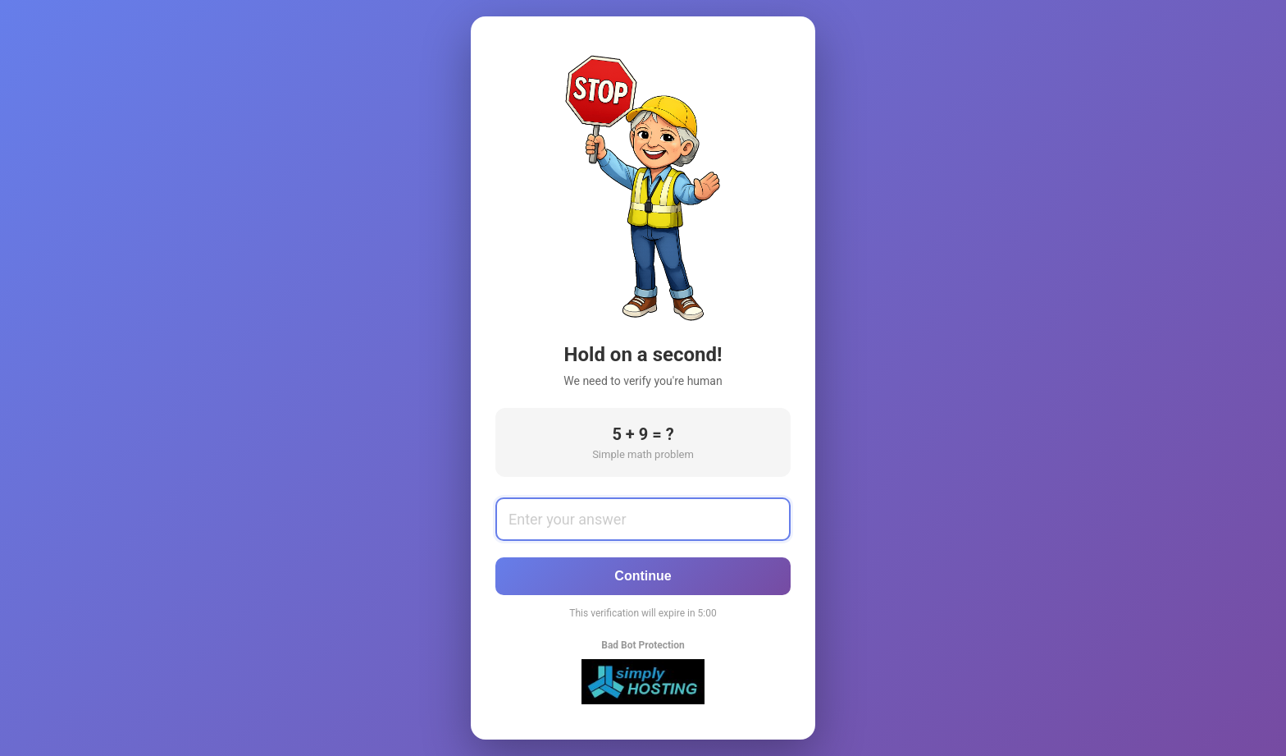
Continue (642, 576)
